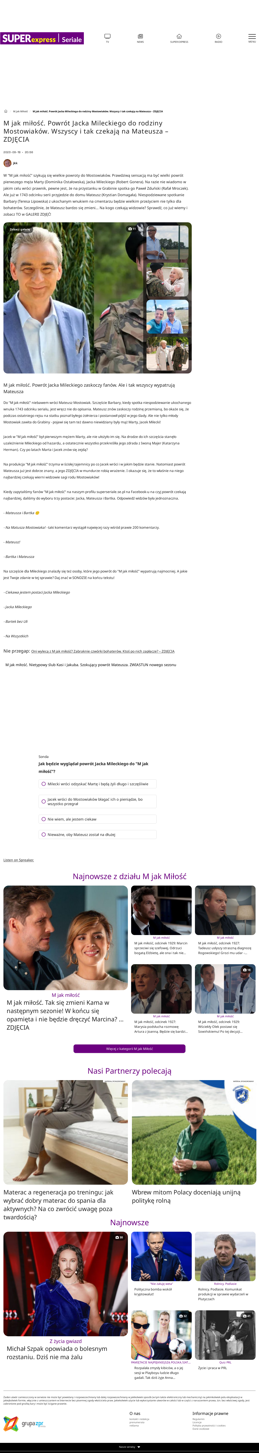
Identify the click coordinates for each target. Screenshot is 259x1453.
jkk (15, 163)
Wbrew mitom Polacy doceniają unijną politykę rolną (186, 1196)
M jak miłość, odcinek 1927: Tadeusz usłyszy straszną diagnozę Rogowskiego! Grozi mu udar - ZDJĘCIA (225, 945)
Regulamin (198, 1419)
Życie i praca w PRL (225, 1365)
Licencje (197, 1422)
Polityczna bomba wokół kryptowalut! (161, 1288)
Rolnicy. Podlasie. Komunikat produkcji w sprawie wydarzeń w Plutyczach (225, 1291)
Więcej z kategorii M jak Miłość (129, 1048)
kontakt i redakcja (139, 1419)
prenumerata (137, 1422)
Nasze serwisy (129, 1447)
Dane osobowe (201, 1429)
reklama (134, 1425)
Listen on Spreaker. (18, 860)
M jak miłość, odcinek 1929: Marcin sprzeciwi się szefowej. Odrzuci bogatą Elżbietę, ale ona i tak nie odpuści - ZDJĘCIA (161, 945)
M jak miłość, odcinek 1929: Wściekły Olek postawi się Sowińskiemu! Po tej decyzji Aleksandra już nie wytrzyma (225, 1024)
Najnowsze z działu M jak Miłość (129, 876)
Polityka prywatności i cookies (209, 1425)
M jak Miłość (20, 111)
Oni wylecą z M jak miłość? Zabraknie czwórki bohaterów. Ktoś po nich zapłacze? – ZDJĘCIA (103, 651)
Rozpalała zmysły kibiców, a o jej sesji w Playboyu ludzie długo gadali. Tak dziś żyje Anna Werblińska (161, 1370)
